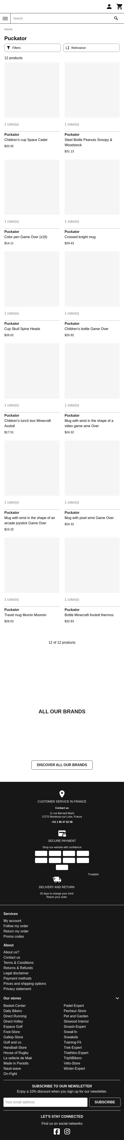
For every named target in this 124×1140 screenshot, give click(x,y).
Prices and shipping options (24, 983)
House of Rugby (15, 1053)
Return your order (57, 897)
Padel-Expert (74, 1006)
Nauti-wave (12, 1068)
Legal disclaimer (16, 973)
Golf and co (12, 1042)
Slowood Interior (76, 1021)
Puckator (11, 134)
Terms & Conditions (18, 963)
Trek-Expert (73, 1047)
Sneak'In (70, 1032)
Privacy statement (17, 989)
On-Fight (10, 1074)
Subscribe (105, 1102)
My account (12, 921)
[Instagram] (67, 1132)
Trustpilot (93, 874)
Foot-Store (11, 1032)
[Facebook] (56, 1132)
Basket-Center (14, 1006)
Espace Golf (12, 1026)
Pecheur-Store (75, 1011)
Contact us (62, 808)
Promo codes (13, 936)
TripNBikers (73, 1058)
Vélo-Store (72, 1063)
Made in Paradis (16, 1063)
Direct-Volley (13, 1021)
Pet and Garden (76, 1016)
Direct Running (15, 1016)
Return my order (16, 931)
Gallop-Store (13, 1037)
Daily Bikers (12, 1011)
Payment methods (17, 978)
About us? (11, 952)
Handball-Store (15, 1047)
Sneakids (71, 1037)
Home (8, 29)
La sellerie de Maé (17, 1058)
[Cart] (119, 6)
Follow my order (15, 926)
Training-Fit (72, 1042)
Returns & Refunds (18, 968)
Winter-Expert (74, 1068)
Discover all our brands (62, 765)
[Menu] (5, 18)
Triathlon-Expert (76, 1053)
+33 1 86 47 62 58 (61, 822)
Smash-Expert (75, 1026)
